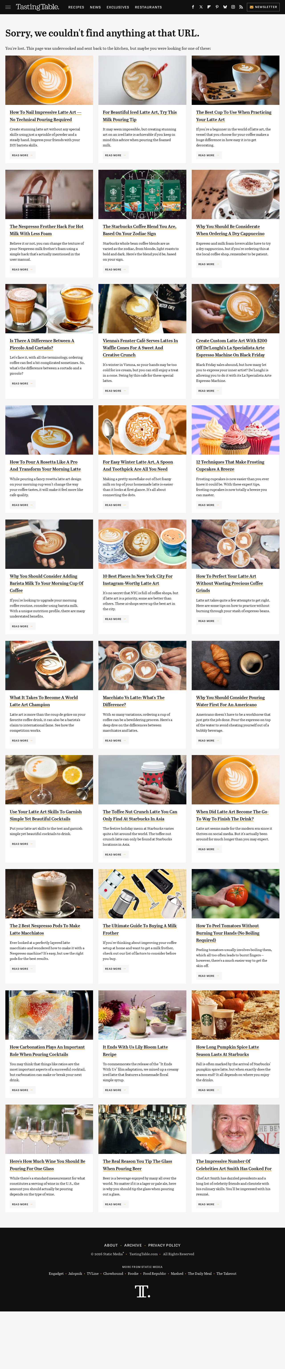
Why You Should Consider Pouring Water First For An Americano (228, 733)
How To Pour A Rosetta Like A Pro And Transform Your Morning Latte (45, 490)
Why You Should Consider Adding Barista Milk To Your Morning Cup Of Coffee (43, 612)
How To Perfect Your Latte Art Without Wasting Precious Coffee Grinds (232, 612)
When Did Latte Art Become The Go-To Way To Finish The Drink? (230, 854)
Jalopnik (75, 1331)
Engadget (56, 1331)
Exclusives (118, 7)
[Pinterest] (217, 7)
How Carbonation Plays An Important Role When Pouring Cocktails (46, 1097)
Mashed (177, 1331)
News (95, 7)
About (111, 1302)
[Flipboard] (209, 7)
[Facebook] (193, 7)
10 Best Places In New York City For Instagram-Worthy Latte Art (140, 612)
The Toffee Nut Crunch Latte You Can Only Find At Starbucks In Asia (141, 854)
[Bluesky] (225, 7)
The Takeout (226, 1331)
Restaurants (148, 7)
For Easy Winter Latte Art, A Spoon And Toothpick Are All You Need (137, 490)
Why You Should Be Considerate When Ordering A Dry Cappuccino (234, 240)
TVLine (93, 1331)
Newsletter (263, 7)
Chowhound (113, 1331)
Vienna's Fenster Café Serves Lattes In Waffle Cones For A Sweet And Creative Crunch (137, 362)
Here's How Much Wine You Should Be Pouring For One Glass (42, 1218)
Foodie (133, 1331)
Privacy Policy (164, 1302)
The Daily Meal (200, 1331)
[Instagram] (233, 7)
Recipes (76, 7)
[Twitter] (201, 7)
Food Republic (154, 1331)
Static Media (113, 1311)
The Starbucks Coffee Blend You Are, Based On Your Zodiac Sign (139, 240)
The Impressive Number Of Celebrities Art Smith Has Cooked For (228, 1218)
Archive (133, 1302)
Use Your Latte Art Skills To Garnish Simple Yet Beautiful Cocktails (44, 854)
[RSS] (241, 7)
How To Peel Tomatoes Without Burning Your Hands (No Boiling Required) (234, 976)
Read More (20, 162)
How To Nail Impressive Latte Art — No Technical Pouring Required (44, 119)
